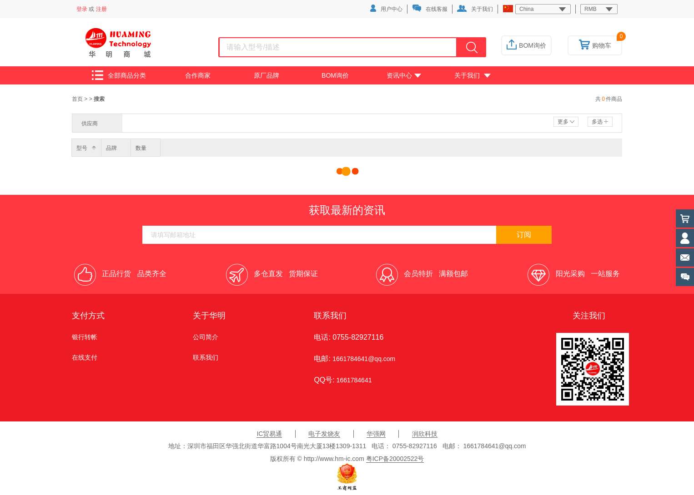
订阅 (524, 234)
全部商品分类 (119, 75)
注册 (101, 9)
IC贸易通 (269, 433)
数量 (141, 148)
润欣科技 (425, 433)
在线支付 (84, 357)
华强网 (376, 433)
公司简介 (205, 337)
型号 (81, 148)
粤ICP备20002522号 (395, 458)
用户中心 (386, 8)
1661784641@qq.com (363, 358)
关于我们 (475, 8)
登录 (81, 9)
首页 (78, 99)
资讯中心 (404, 75)
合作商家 (198, 75)
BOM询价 (526, 45)
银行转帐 (84, 337)
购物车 (595, 45)
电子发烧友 (324, 433)
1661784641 (353, 380)
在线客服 (430, 8)
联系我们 (205, 357)
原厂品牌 (266, 75)
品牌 (111, 148)
